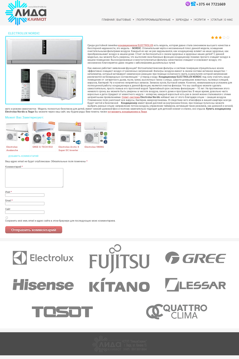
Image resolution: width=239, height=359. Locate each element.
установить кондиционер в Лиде (127, 111)
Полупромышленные (155, 19)
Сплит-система (131, 97)
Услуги (201, 19)
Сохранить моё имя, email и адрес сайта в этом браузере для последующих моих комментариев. (60, 224)
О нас (228, 19)
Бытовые (125, 19)
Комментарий (14, 166)
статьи (216, 19)
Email (9, 204)
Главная (108, 19)
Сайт (7, 212)
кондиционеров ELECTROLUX (135, 45)
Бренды (184, 19)
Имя (8, 195)
